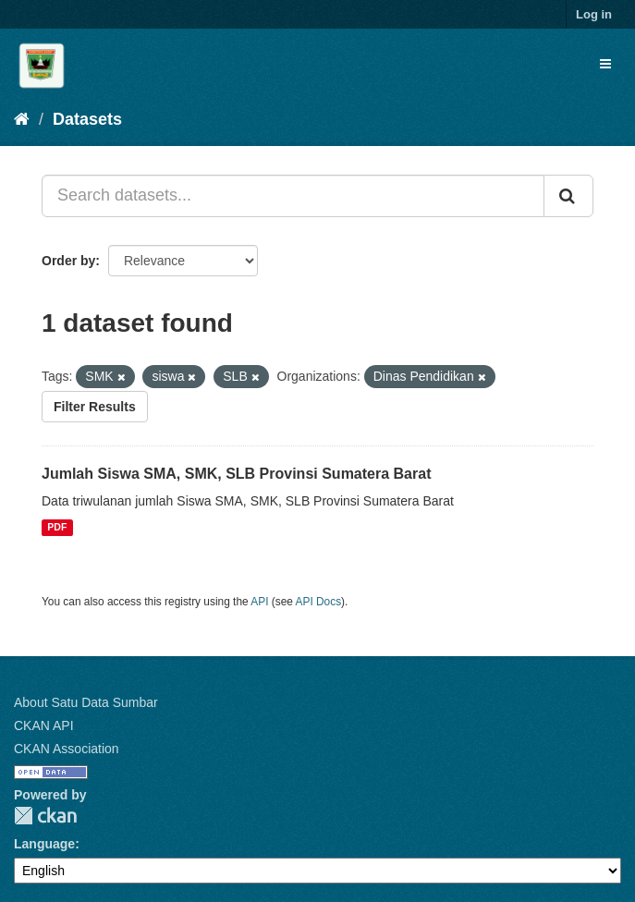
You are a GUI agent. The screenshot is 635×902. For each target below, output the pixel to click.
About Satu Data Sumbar (86, 702)
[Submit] (568, 196)
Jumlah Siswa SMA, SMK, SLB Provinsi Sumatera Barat (236, 473)
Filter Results (95, 406)
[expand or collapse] (605, 63)
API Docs (319, 601)
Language (44, 843)
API (259, 601)
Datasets (87, 119)
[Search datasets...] (293, 196)
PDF (57, 527)
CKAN (45, 815)
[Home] (22, 119)
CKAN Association (66, 748)
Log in (594, 14)
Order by (68, 260)
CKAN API (44, 725)
